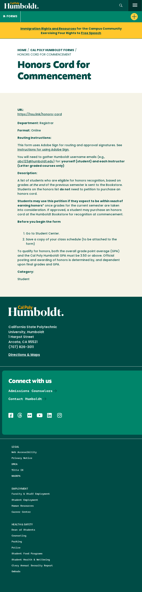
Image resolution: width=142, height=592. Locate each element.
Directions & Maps (24, 355)
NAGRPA (16, 475)
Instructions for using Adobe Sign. (43, 149)
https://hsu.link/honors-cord (39, 114)
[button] (121, 5)
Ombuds (16, 571)
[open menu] (135, 5)
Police (16, 547)
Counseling (19, 535)
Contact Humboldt (25, 399)
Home (22, 50)
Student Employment (25, 499)
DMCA (14, 464)
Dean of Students (23, 529)
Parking (17, 541)
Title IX (17, 469)
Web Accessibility (24, 452)
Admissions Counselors (30, 391)
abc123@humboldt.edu (35, 161)
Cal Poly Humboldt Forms (52, 50)
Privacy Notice (22, 458)
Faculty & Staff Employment (31, 493)
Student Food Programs (27, 553)
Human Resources (23, 505)
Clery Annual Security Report (32, 565)
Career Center (21, 511)
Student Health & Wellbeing (31, 559)
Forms (10, 16)
